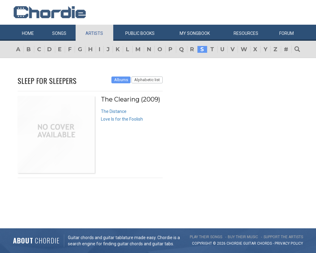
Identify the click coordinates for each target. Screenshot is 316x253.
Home (28, 33)
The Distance (114, 111)
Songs (59, 33)
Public (140, 33)
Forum (286, 33)
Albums (121, 79)
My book (195, 33)
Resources (246, 33)
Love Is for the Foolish (122, 119)
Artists (94, 33)
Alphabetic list (147, 79)
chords (264, 243)
